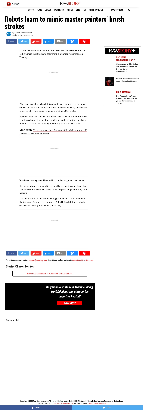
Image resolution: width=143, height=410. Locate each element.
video (78, 10)
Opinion (70, 10)
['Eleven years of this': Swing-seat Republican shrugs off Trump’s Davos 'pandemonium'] (109, 60)
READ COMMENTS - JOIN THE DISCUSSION (49, 273)
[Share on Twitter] (23, 41)
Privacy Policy (92, 401)
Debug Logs (118, 401)
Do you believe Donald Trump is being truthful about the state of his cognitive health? (69, 291)
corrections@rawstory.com (63, 403)
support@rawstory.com (97, 403)
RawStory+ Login (117, 10)
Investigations (59, 10)
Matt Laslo (121, 57)
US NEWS (48, 10)
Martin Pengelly (127, 60)
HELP (84, 10)
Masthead (82, 401)
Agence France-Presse (23, 33)
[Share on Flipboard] (36, 41)
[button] (129, 9)
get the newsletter (96, 10)
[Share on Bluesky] (72, 41)
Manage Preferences (106, 401)
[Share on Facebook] (11, 41)
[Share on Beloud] (84, 41)
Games (39, 10)
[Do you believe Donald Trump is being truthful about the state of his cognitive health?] (25, 296)
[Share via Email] (60, 41)
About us (31, 10)
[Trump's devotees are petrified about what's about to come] (109, 81)
